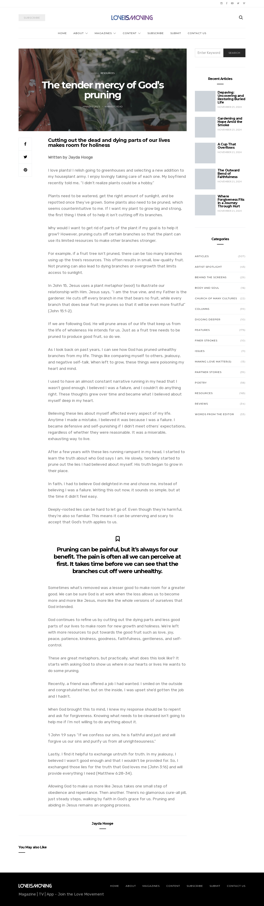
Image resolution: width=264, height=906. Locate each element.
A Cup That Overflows (227, 146)
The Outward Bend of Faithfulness (228, 173)
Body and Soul (207, 287)
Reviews (201, 403)
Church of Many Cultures (216, 298)
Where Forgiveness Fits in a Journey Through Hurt (231, 201)
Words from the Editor (214, 414)
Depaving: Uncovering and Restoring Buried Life (231, 97)
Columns (202, 308)
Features (202, 329)
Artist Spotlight (208, 266)
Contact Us (197, 33)
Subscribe (155, 33)
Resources (107, 73)
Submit (175, 33)
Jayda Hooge (102, 823)
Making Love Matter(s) (213, 361)
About (78, 33)
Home (62, 33)
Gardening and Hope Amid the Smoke (230, 121)
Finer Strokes (206, 340)
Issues (200, 351)
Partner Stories (208, 372)
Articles (202, 256)
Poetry (201, 382)
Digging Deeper (207, 319)
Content (130, 33)
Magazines (103, 33)
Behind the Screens (210, 277)
